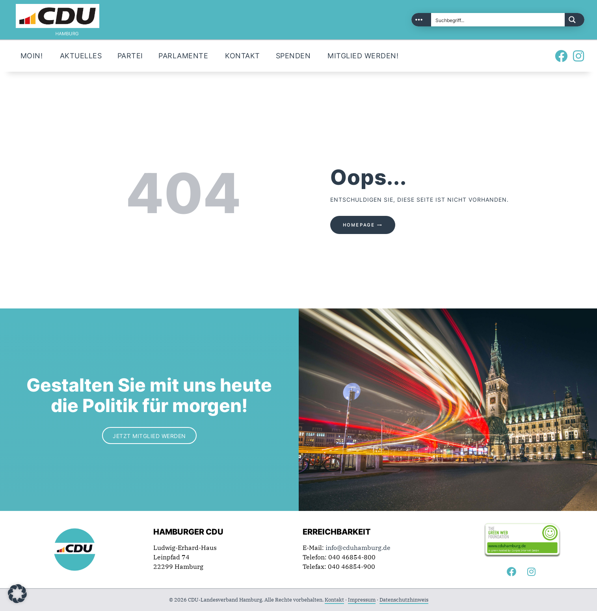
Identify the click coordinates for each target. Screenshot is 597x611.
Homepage (359, 225)
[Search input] (498, 20)
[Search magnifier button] (574, 19)
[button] (17, 593)
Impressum (362, 599)
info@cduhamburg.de (358, 548)
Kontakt (334, 599)
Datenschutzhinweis (403, 599)
